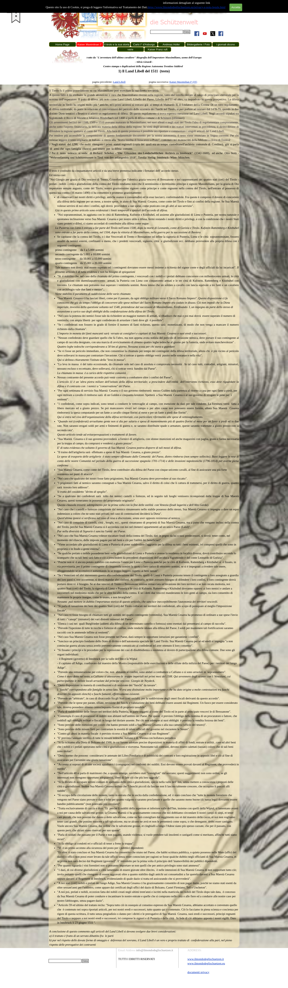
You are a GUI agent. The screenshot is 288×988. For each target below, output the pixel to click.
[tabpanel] (144, 69)
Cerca (186, 32)
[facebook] (197, 34)
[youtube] (205, 34)
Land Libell (119, 81)
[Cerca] (166, 32)
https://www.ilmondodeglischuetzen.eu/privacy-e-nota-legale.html (186, 6)
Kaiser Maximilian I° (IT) (183, 81)
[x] (213, 34)
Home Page (62, 44)
